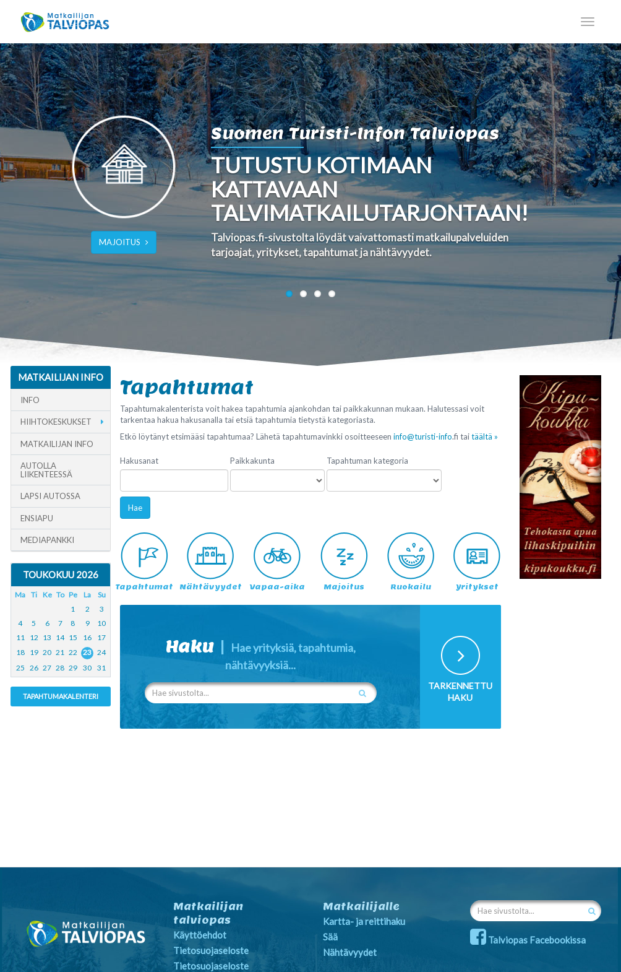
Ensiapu (36, 518)
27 (47, 667)
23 (87, 652)
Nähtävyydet (350, 952)
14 (60, 637)
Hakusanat (139, 461)
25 (20, 667)
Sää (330, 936)
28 (60, 667)
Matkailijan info (56, 444)
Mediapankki (47, 540)
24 (101, 652)
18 (20, 652)
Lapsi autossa (50, 496)
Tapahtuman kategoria (367, 461)
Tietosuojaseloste (211, 950)
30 (87, 667)
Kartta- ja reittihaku (364, 921)
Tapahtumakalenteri (60, 696)
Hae (135, 508)
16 (87, 637)
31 (101, 667)
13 (47, 637)
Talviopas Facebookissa (528, 939)
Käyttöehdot (199, 934)
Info (30, 400)
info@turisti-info (422, 436)
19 (34, 652)
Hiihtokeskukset (56, 421)
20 (47, 652)
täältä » (484, 436)
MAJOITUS (123, 242)
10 (101, 623)
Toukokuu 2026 (60, 574)
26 (34, 667)
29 (73, 667)
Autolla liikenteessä (46, 470)
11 (20, 637)
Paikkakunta (252, 461)
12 (34, 637)
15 (73, 637)
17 (101, 637)
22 (73, 652)
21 (60, 652)
